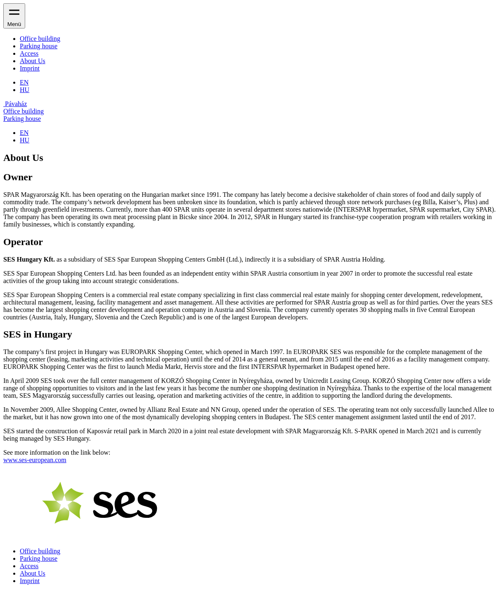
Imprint (30, 68)
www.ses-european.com (34, 459)
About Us (32, 60)
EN (24, 82)
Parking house (38, 46)
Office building (40, 38)
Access (29, 53)
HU (24, 89)
